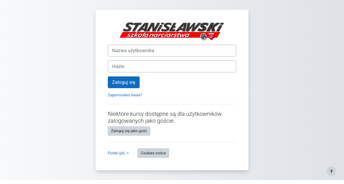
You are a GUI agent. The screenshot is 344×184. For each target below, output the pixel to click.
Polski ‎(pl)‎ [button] (117, 153)
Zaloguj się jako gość (129, 131)
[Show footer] (331, 171)
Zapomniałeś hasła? (125, 95)
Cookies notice (153, 153)
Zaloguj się (123, 82)
